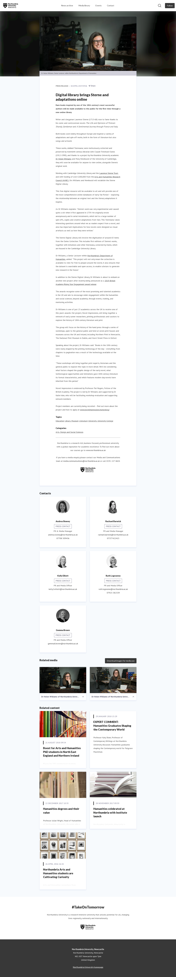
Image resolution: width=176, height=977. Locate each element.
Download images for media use (121, 661)
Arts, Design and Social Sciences (69, 432)
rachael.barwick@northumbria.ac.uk (113, 535)
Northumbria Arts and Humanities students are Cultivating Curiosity (58, 873)
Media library (84, 5)
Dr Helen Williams (63, 159)
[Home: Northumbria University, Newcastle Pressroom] (10, 5)
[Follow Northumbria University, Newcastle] (170, 5)
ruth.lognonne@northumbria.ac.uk (113, 589)
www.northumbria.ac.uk (96, 450)
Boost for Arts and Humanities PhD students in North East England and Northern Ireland (62, 752)
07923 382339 (113, 593)
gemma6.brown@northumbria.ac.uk (63, 643)
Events (98, 5)
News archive (67, 5)
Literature (83, 421)
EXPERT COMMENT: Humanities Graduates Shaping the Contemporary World (112, 725)
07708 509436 (62, 538)
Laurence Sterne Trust (108, 173)
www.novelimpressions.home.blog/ (94, 410)
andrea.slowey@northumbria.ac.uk (63, 535)
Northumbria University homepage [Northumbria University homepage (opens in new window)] (88, 967)
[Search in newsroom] (159, 5)
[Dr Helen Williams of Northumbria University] (63, 680)
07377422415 (113, 538)
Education (60, 421)
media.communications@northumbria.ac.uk (81, 461)
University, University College (100, 421)
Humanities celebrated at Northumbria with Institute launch (110, 812)
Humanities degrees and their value (61, 810)
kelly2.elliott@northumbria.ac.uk (63, 589)
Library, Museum (72, 421)
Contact (110, 5)
